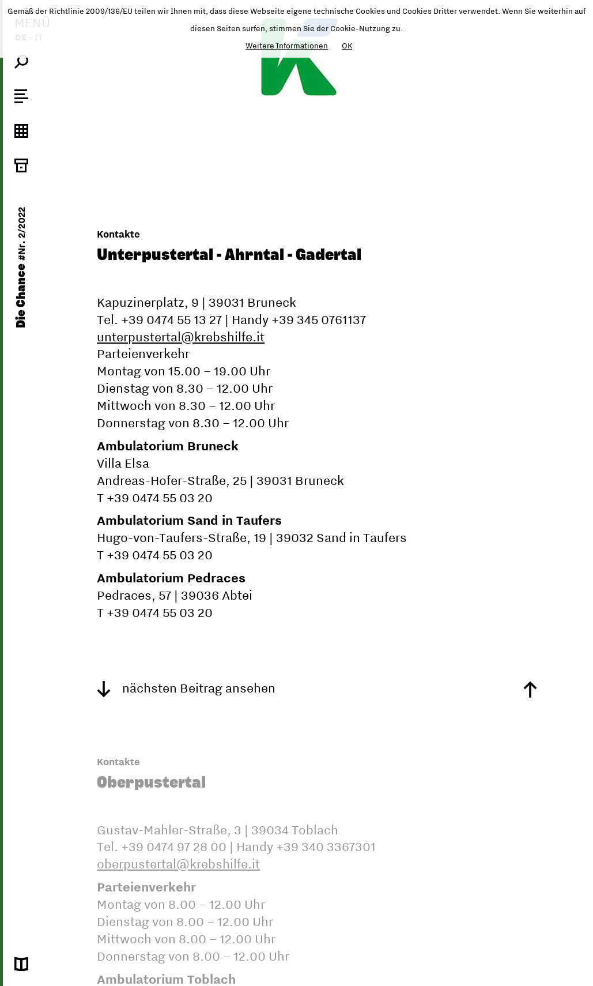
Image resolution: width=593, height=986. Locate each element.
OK (347, 45)
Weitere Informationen (286, 45)
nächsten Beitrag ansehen (186, 688)
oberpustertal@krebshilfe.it (178, 864)
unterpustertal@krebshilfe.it (181, 337)
